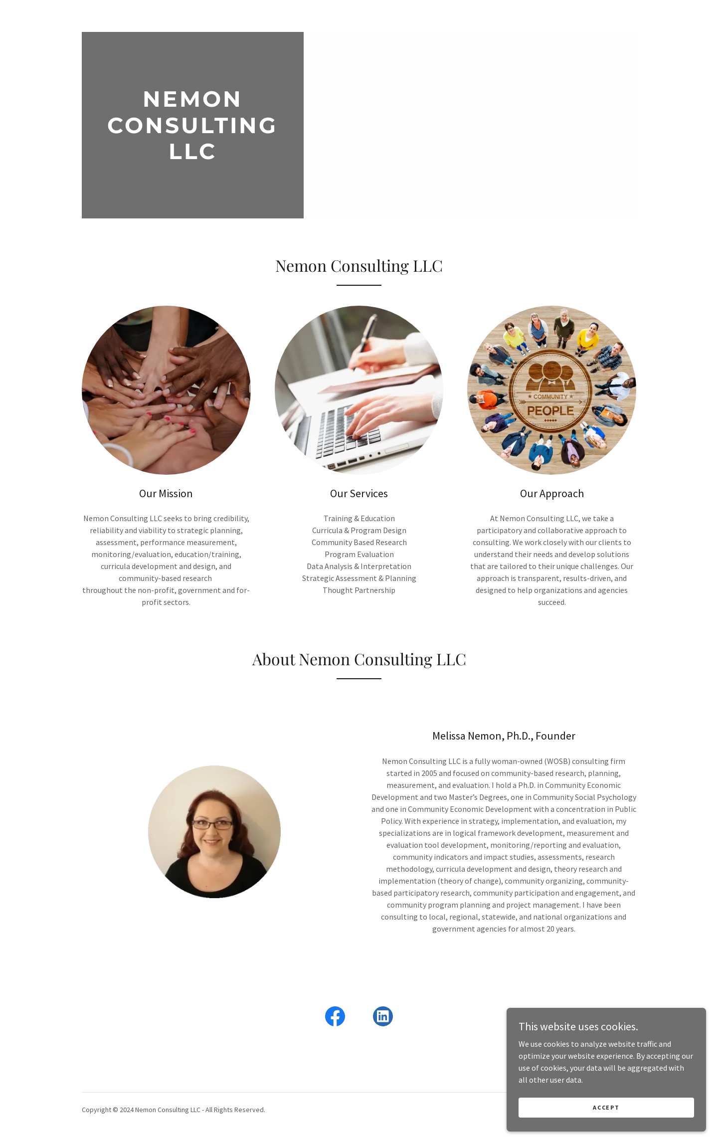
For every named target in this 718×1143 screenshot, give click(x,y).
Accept (606, 1107)
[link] (193, 156)
